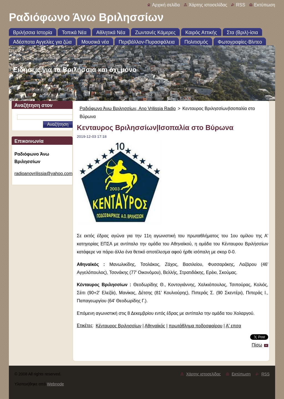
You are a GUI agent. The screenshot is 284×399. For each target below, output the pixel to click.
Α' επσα (233, 325)
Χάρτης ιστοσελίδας (208, 5)
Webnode (55, 384)
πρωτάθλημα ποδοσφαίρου (195, 325)
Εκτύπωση (264, 5)
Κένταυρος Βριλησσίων (118, 325)
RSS (240, 5)
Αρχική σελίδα (166, 5)
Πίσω (257, 345)
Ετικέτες (85, 325)
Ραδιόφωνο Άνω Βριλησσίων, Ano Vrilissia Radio (128, 108)
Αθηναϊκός (155, 325)
